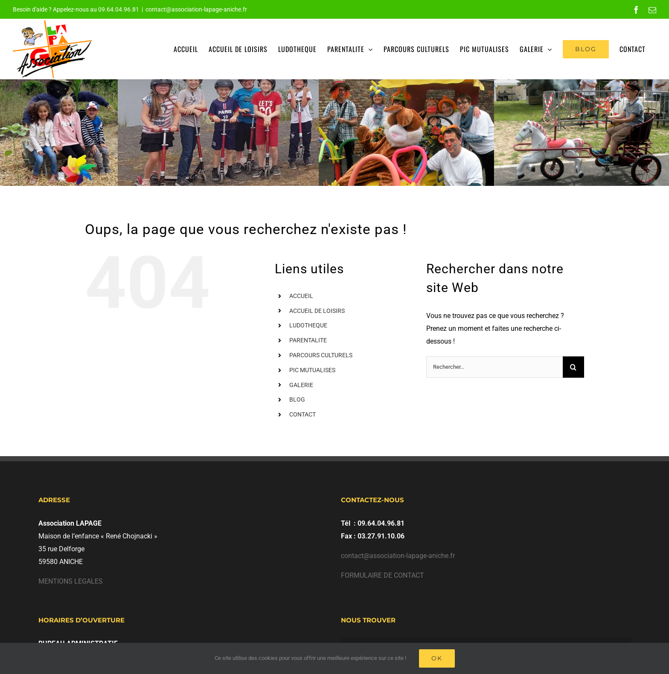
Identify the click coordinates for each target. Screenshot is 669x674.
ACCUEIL (301, 295)
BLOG (297, 399)
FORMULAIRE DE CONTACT (382, 575)
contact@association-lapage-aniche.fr (196, 9)
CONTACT (302, 414)
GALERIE (301, 385)
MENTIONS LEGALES (70, 581)
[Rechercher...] (494, 367)
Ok (436, 658)
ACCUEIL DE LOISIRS (317, 310)
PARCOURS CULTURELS (320, 355)
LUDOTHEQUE (308, 325)
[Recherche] (573, 367)
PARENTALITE (308, 340)
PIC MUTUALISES (312, 370)
